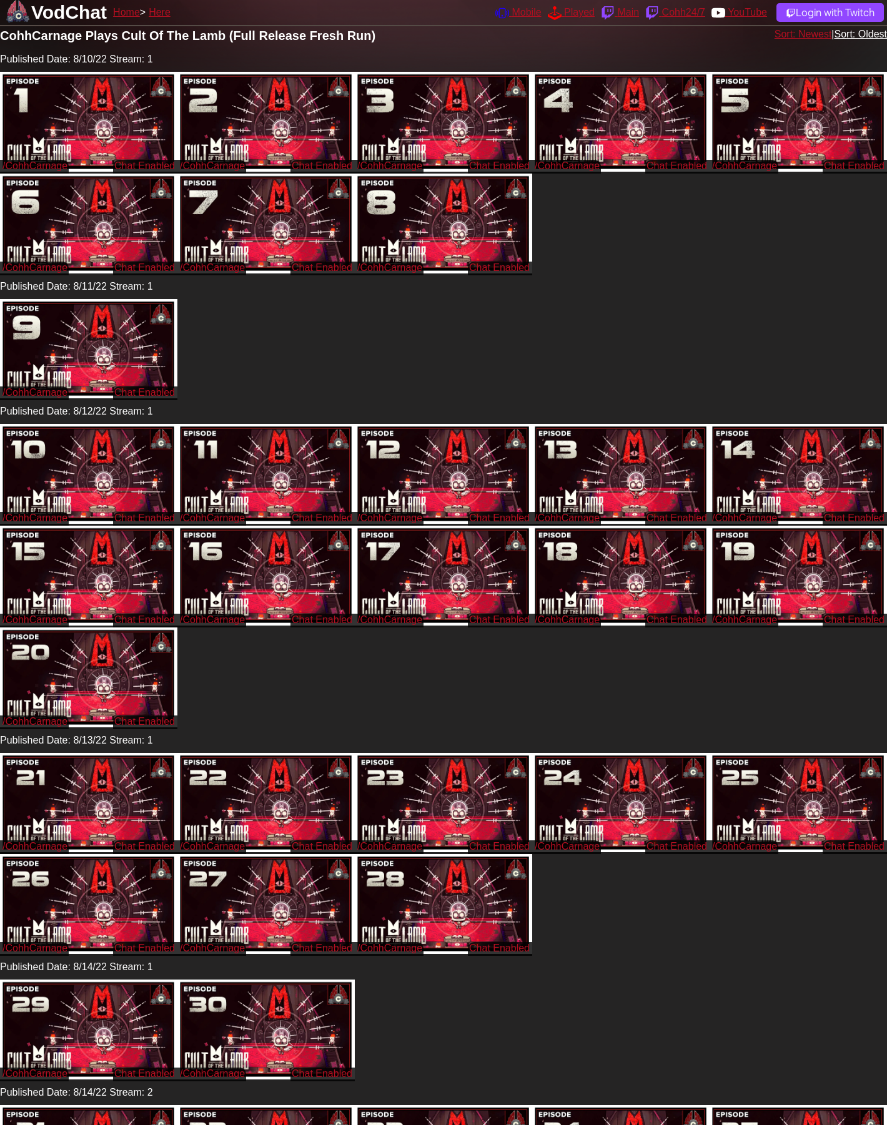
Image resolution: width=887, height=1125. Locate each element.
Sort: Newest (803, 34)
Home (126, 12)
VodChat (69, 12)
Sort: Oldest (861, 34)
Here (160, 12)
